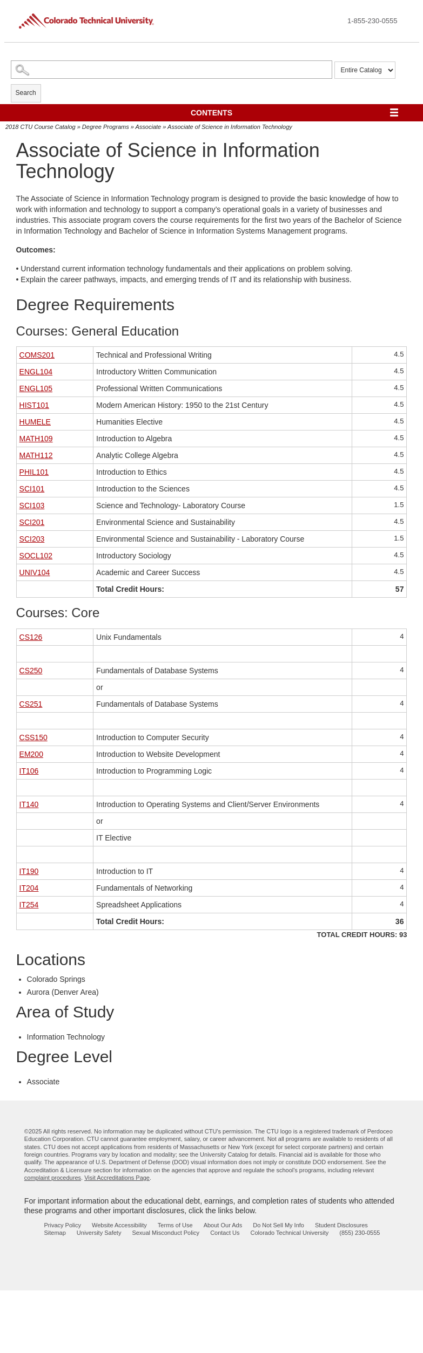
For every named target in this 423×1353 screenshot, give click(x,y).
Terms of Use (175, 1225)
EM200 (31, 754)
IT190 (29, 871)
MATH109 (36, 438)
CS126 (31, 637)
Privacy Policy (62, 1225)
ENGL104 (35, 371)
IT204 (29, 888)
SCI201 (32, 522)
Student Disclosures (341, 1225)
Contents (211, 112)
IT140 (29, 804)
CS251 (31, 704)
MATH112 (36, 455)
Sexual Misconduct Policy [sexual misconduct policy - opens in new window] (165, 1232)
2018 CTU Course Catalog (40, 127)
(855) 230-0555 (359, 1232)
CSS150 (33, 737)
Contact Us (224, 1232)
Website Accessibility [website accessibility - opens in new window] (119, 1225)
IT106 (29, 771)
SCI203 (32, 539)
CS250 (31, 670)
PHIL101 (34, 472)
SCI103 (32, 505)
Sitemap (55, 1232)
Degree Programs (105, 127)
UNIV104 (34, 572)
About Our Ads (223, 1225)
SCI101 (32, 488)
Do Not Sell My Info (278, 1225)
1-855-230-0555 (372, 21)
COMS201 (37, 355)
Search (26, 93)
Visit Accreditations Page (117, 1177)
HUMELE (35, 422)
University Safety (99, 1232)
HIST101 (34, 405)
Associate (149, 127)
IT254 (29, 904)
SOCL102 (35, 555)
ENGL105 (35, 388)
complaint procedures (52, 1177)
